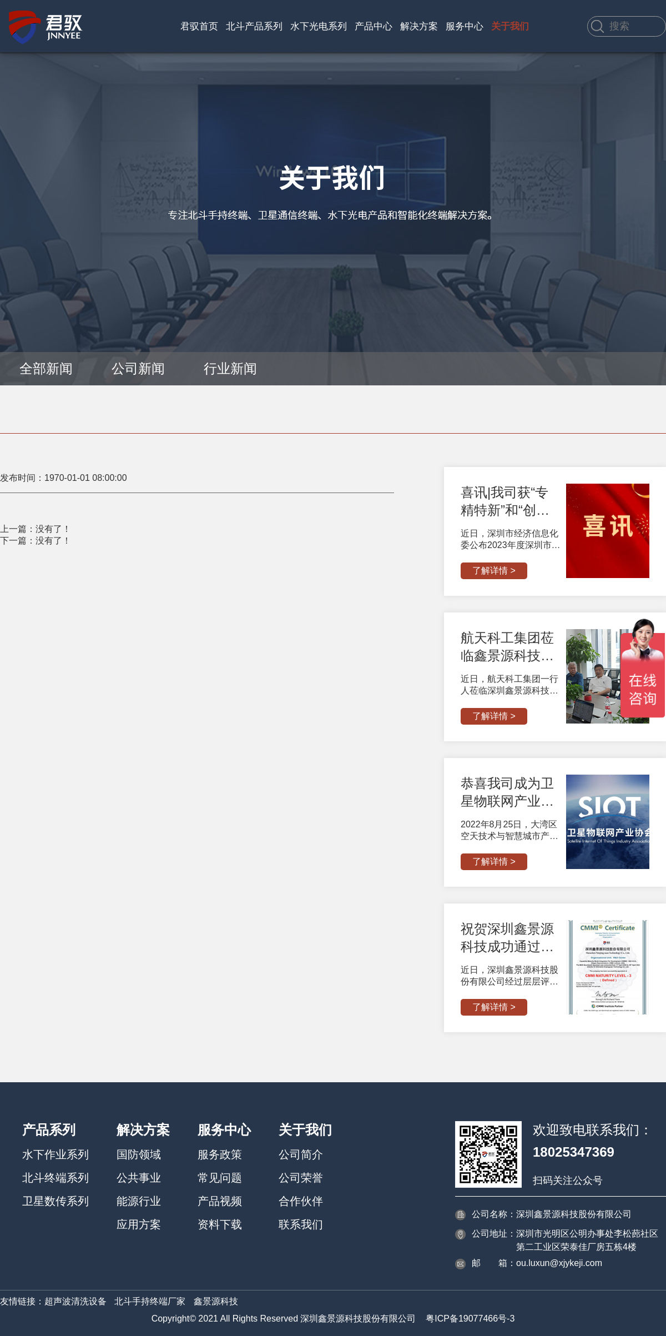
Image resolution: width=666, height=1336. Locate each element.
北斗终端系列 (55, 1178)
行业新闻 (230, 368)
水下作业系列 (55, 1154)
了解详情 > (494, 570)
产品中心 (373, 26)
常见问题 (220, 1178)
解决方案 (419, 26)
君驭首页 (199, 26)
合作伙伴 (301, 1201)
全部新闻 (46, 368)
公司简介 (301, 1154)
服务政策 (220, 1154)
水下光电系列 (318, 26)
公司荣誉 (301, 1178)
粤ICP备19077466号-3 (470, 1318)
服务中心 (464, 26)
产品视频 (220, 1201)
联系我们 (301, 1224)
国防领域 (139, 1154)
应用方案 (139, 1224)
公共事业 (139, 1178)
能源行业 (139, 1201)
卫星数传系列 (55, 1201)
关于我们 (510, 26)
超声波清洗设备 (75, 1301)
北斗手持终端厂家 (149, 1301)
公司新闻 (138, 368)
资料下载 (220, 1224)
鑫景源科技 (216, 1301)
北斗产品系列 (254, 26)
